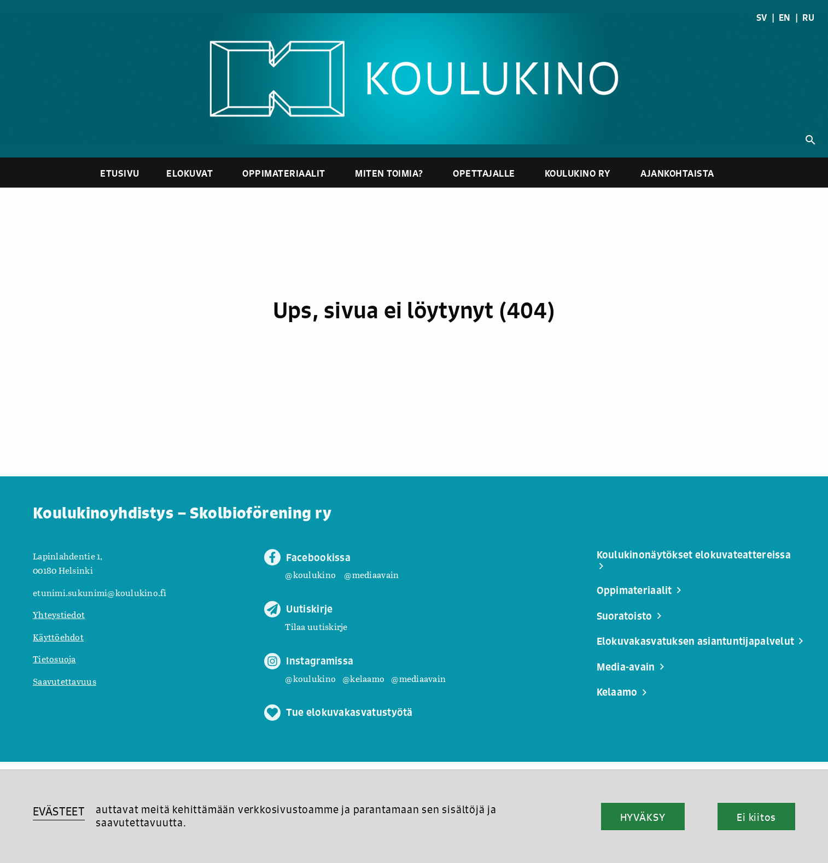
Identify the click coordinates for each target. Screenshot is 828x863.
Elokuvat (189, 173)
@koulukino (310, 574)
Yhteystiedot (59, 614)
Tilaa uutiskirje (316, 626)
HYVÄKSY (643, 817)
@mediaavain (371, 574)
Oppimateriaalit (283, 173)
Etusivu (119, 173)
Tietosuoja (54, 658)
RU (808, 17)
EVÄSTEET (59, 811)
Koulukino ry (578, 173)
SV (761, 17)
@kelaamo (363, 678)
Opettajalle (484, 173)
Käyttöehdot (58, 637)
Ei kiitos (756, 817)
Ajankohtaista (677, 173)
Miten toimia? (389, 173)
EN (785, 17)
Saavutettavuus (64, 681)
